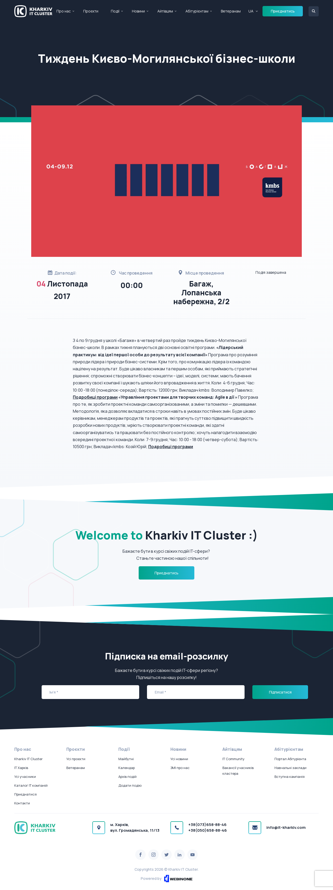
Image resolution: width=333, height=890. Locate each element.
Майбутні (126, 758)
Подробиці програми (95, 397)
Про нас (63, 11)
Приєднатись (283, 11)
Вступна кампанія (289, 776)
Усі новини (179, 758)
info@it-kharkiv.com (286, 827)
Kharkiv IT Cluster (28, 758)
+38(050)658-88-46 (207, 830)
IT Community (233, 758)
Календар (126, 767)
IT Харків (21, 767)
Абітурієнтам (196, 11)
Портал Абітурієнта (290, 758)
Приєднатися (25, 794)
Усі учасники (25, 776)
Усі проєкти (75, 758)
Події (115, 11)
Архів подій (127, 776)
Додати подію (130, 785)
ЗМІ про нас (180, 767)
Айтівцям (165, 11)
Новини (138, 11)
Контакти (22, 803)
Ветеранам (231, 11)
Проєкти (90, 11)
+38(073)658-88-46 (207, 824)
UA (250, 11)
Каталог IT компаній (31, 785)
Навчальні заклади (290, 767)
